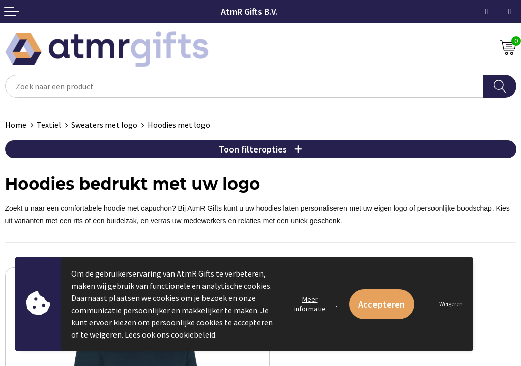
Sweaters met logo (104, 124)
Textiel (49, 124)
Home (15, 124)
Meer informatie (310, 304)
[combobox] (244, 86)
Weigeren (451, 304)
